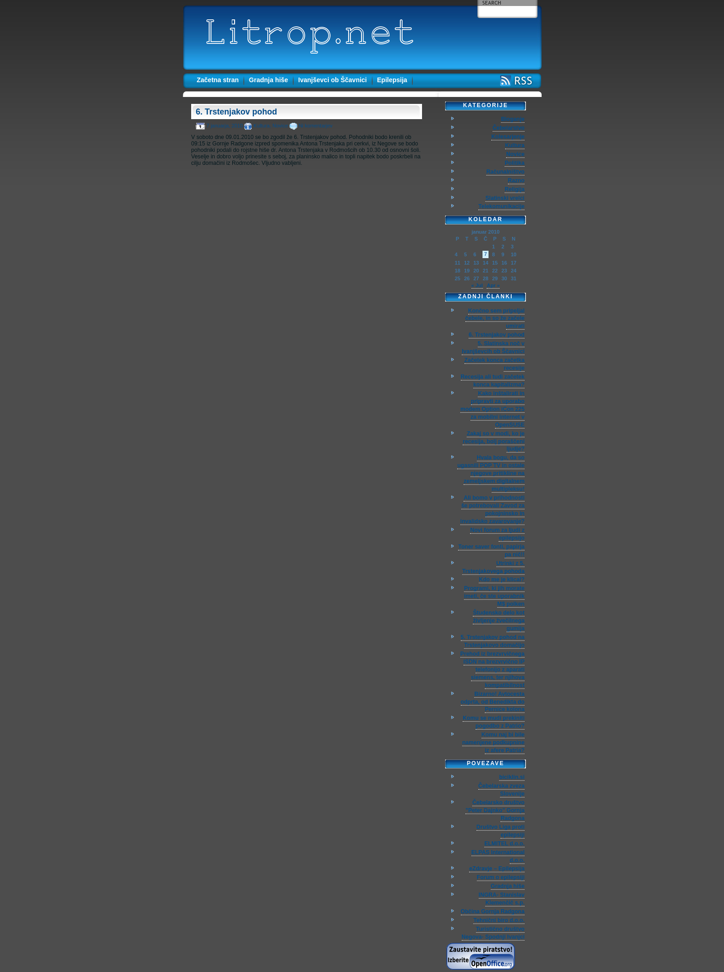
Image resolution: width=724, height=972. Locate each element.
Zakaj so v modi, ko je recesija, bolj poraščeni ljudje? (494, 441)
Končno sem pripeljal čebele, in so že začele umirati (495, 319)
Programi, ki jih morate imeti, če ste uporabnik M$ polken (494, 596)
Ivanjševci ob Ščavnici (332, 80)
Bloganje (513, 119)
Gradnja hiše (268, 80)
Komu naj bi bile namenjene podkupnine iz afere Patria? (493, 742)
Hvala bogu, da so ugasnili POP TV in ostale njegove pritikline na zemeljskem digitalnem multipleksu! (491, 473)
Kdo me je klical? (502, 579)
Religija (515, 189)
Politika (515, 163)
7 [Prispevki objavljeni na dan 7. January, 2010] (485, 254)
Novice (280, 125)
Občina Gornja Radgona (493, 911)
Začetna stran (218, 80)
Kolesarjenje (508, 136)
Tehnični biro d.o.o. (499, 920)
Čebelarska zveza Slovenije (501, 790)
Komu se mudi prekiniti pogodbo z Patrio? (494, 722)
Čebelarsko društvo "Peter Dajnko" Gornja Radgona (495, 810)
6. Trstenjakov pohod (236, 111)
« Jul (477, 285)
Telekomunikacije (501, 206)
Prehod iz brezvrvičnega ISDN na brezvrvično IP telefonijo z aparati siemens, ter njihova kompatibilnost (492, 669)
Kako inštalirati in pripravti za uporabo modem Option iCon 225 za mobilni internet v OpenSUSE (492, 409)
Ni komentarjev (315, 125)
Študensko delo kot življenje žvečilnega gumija (499, 621)
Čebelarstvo (509, 128)
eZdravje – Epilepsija (497, 868)
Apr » (493, 285)
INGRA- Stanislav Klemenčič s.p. (502, 899)
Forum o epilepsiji (501, 877)
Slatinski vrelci (505, 198)
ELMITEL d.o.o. (504, 843)
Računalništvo (505, 172)
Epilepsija (392, 80)
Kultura (261, 125)
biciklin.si (512, 777)
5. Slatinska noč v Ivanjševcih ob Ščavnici (493, 347)
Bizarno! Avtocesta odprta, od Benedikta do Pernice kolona (493, 702)
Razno (516, 180)
